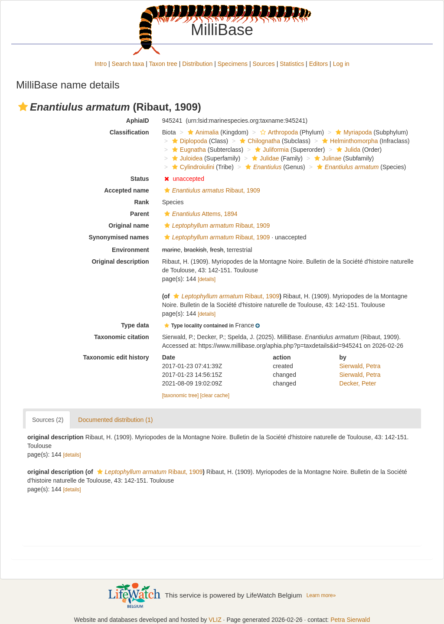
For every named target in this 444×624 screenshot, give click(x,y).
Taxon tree (163, 63)
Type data (135, 325)
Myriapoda (352, 132)
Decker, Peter (358, 383)
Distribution (197, 63)
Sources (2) (47, 419)
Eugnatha (188, 149)
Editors (318, 63)
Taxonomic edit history (116, 357)
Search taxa (128, 63)
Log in (341, 63)
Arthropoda (278, 132)
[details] (206, 279)
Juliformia (271, 149)
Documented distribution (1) (115, 419)
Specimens (233, 63)
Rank (141, 202)
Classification (129, 132)
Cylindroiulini (192, 166)
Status (140, 178)
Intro (101, 63)
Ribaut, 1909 (211, 190)
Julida (347, 149)
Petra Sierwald (350, 619)
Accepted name (126, 190)
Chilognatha (259, 140)
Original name (128, 225)
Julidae (264, 158)
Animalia (202, 132)
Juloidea (186, 158)
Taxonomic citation (121, 336)
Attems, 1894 (200, 213)
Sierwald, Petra (360, 366)
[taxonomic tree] (180, 395)
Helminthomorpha (349, 140)
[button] (23, 106)
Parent (139, 213)
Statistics (292, 63)
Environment (130, 249)
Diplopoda (188, 140)
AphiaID (137, 120)
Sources (263, 63)
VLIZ (215, 619)
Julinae (326, 158)
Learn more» (321, 595)
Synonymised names (118, 237)
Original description (120, 261)
